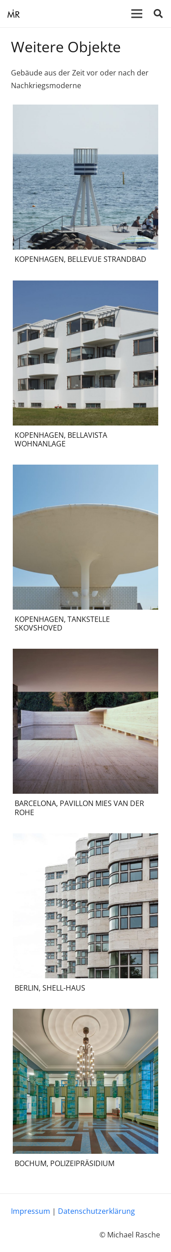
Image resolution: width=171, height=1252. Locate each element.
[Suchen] (158, 13)
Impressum (30, 1211)
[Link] (13, 13)
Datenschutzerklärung (96, 1211)
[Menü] (136, 13)
